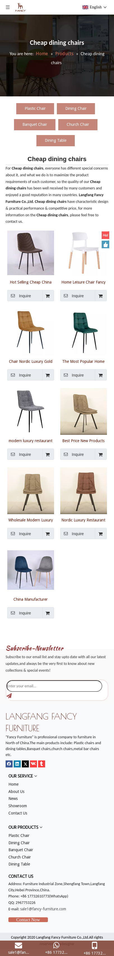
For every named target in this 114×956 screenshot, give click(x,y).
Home (13, 784)
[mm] (10, 635)
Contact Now (28, 919)
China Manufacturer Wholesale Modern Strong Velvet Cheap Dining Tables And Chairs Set (30, 599)
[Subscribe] (9, 696)
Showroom (17, 806)
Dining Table (55, 140)
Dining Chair (76, 108)
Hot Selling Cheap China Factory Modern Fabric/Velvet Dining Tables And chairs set (31, 282)
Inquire (19, 295)
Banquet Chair (34, 124)
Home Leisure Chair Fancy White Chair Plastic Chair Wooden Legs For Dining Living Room (83, 282)
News (13, 798)
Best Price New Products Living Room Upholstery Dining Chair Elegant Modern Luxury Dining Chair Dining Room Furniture (83, 440)
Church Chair (78, 124)
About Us (16, 791)
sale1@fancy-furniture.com (43, 909)
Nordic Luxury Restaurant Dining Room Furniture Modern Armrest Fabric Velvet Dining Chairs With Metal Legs (83, 520)
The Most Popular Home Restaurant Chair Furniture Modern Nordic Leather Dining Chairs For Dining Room (83, 361)
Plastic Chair (35, 108)
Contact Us (17, 813)
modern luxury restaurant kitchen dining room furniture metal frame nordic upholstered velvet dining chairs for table (30, 440)
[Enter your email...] (54, 686)
